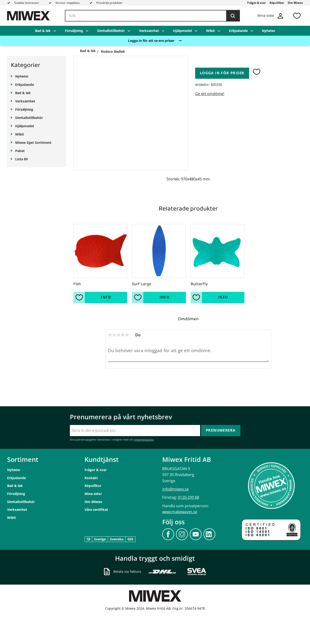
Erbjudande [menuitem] (238, 30)
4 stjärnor (123, 335)
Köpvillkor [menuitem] (277, 3)
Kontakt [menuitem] (91, 478)
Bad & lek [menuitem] (43, 30)
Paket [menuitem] (20, 151)
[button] (297, 16)
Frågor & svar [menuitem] (256, 3)
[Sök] (232, 15)
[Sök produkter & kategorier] (152, 15)
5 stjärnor (127, 335)
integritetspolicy (144, 439)
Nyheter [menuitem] (268, 30)
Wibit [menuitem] (210, 30)
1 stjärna (110, 335)
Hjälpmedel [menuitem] (182, 30)
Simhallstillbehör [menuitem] (111, 30)
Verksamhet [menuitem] (149, 30)
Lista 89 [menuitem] (21, 159)
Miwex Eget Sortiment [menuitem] (33, 142)
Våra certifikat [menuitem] (96, 509)
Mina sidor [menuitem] (93, 493)
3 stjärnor (119, 335)
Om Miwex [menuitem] (295, 3)
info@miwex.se (175, 489)
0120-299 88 (188, 497)
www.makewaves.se (179, 511)
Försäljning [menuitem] (74, 30)
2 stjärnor (114, 335)
